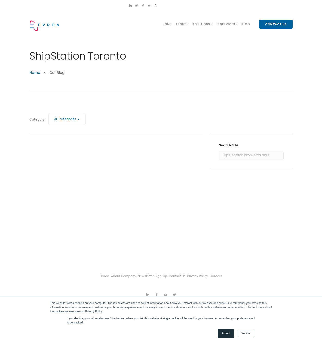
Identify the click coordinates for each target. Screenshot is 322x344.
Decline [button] (245, 333)
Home (167, 24)
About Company (115, 276)
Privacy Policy (206, 276)
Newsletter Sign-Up (150, 276)
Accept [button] (226, 333)
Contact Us (180, 276)
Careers (229, 276)
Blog (245, 24)
